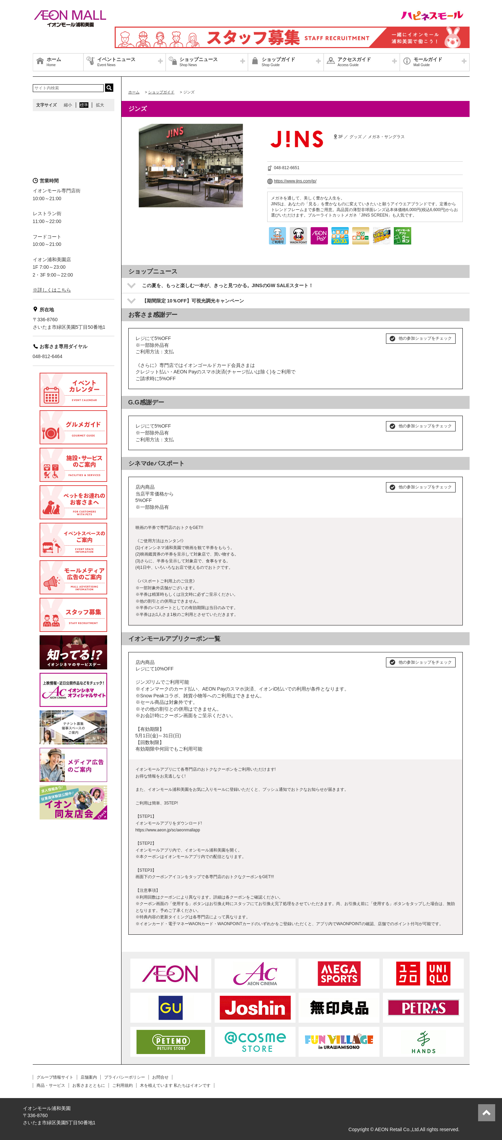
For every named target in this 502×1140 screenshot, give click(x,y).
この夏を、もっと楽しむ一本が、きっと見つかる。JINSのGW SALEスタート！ (227, 285)
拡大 (100, 105)
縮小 (68, 105)
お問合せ (160, 1077)
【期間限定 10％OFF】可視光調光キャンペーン (193, 300)
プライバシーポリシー (124, 1077)
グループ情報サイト (55, 1077)
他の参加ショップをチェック (425, 338)
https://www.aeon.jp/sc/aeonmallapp (167, 830)
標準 (84, 105)
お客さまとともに (88, 1085)
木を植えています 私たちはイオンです (175, 1085)
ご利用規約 (122, 1085)
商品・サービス (51, 1085)
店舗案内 (89, 1077)
